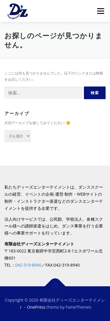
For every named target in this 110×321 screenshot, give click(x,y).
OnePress (36, 307)
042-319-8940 (28, 265)
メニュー (100, 11)
